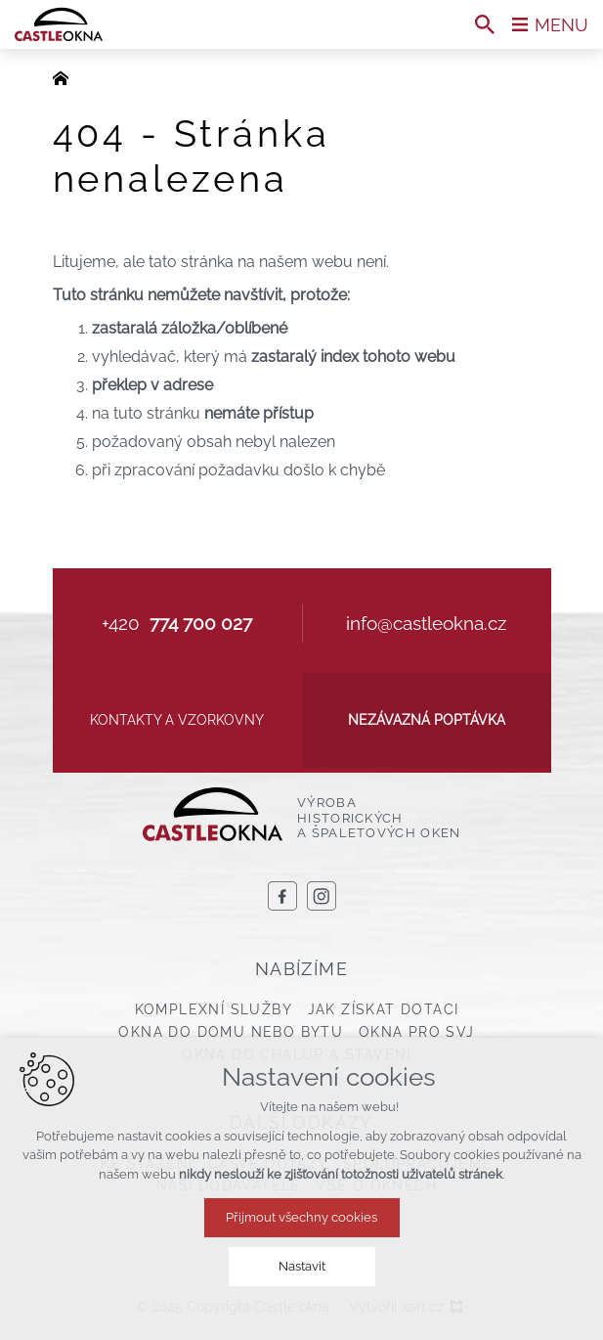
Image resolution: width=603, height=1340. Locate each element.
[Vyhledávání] (485, 24)
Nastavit (302, 1266)
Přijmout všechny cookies (301, 1217)
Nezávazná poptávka (426, 720)
